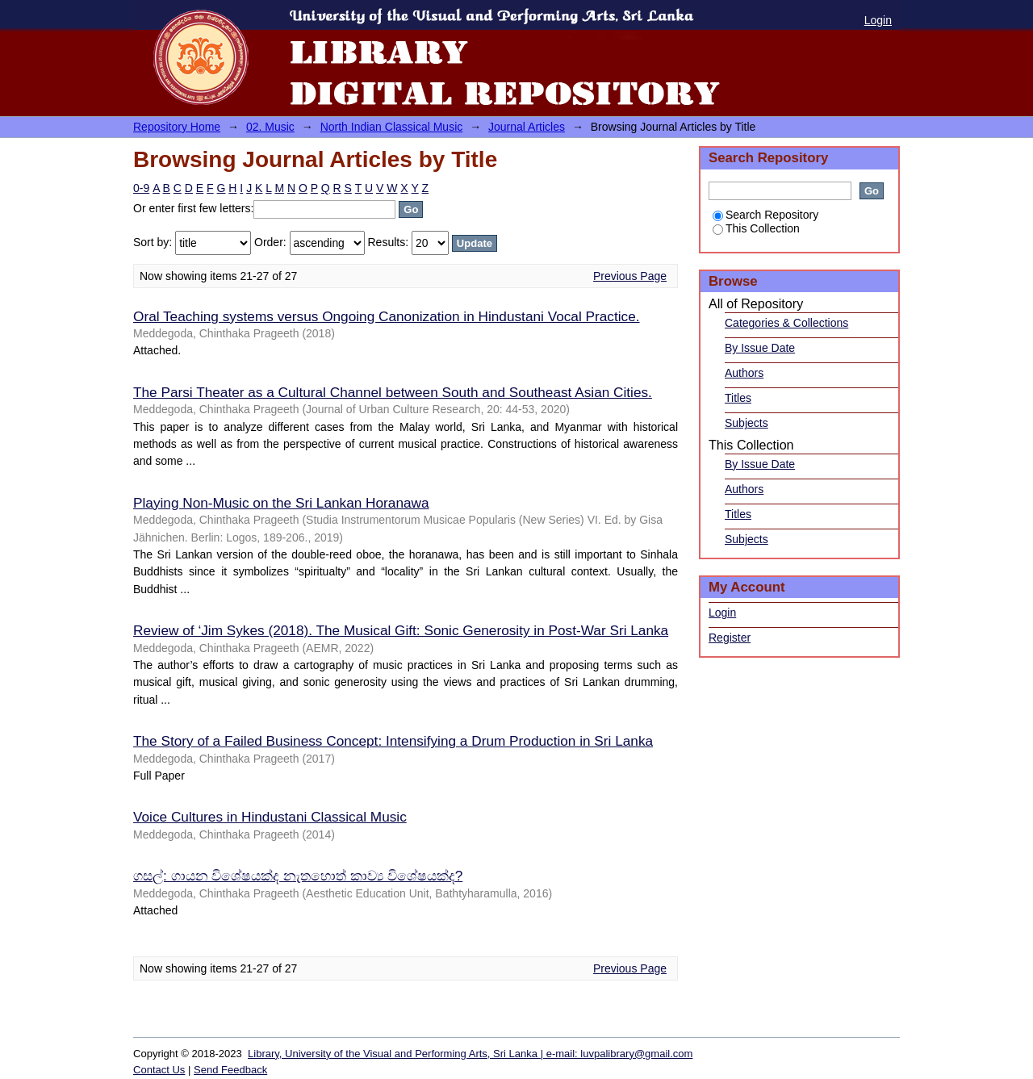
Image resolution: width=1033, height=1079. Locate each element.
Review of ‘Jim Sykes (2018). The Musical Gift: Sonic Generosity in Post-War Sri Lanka (400, 630)
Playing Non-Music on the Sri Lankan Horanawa (281, 503)
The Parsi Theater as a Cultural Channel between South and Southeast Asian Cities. (392, 392)
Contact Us (159, 1070)
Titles (738, 397)
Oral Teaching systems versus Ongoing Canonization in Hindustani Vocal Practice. (386, 316)
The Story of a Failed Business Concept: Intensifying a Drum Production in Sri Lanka (393, 741)
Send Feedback (230, 1070)
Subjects (746, 422)
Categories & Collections (786, 322)
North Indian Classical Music (391, 126)
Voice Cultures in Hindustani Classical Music (270, 817)
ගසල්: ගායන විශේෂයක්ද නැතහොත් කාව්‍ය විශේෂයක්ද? (297, 876)
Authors (744, 372)
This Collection (756, 228)
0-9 (141, 188)
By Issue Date (760, 347)
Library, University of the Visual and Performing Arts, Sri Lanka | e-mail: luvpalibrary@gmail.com (470, 1054)
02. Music (270, 126)
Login (878, 20)
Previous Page (630, 276)
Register (730, 637)
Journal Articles (526, 126)
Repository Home (176, 126)
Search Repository (765, 214)
